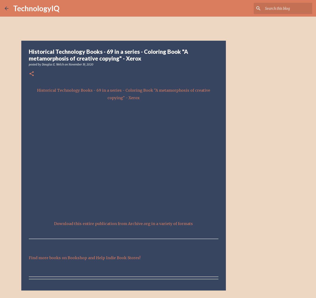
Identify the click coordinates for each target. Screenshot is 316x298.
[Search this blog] (287, 8)
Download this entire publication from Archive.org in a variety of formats (123, 223)
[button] (31, 74)
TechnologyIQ (36, 8)
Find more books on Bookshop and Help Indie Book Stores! (84, 257)
